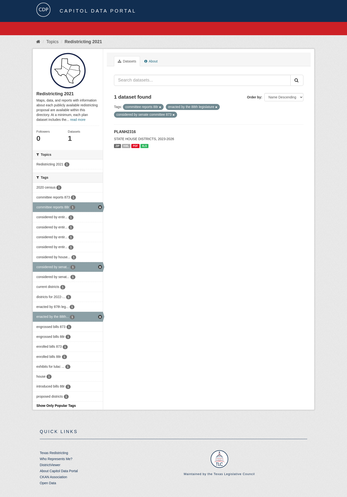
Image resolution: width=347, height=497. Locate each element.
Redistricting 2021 (83, 41)
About (151, 61)
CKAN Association (53, 477)
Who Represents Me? (56, 459)
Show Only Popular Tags (56, 406)
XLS (144, 145)
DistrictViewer (50, 465)
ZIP (117, 145)
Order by (254, 97)
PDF (135, 145)
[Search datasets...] (202, 80)
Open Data (48, 483)
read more (78, 120)
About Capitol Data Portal (59, 471)
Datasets (127, 61)
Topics (52, 41)
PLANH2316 (125, 132)
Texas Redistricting (54, 453)
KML (126, 145)
